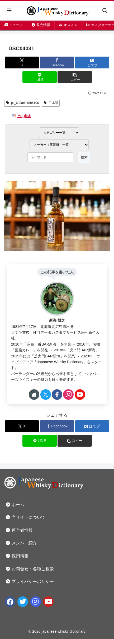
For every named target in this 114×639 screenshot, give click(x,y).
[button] (75, 77)
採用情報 (16, 556)
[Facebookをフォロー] (57, 394)
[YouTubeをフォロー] (80, 394)
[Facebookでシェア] (57, 62)
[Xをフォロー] (45, 394)
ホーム (14, 504)
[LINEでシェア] (39, 77)
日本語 (50, 103)
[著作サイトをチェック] (34, 394)
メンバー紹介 (21, 543)
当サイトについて (25, 517)
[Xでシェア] (22, 62)
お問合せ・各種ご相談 (29, 569)
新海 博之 (57, 320)
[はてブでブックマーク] (92, 62)
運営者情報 (19, 530)
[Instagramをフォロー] (68, 394)
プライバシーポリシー (29, 581)
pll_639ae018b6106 (22, 103)
